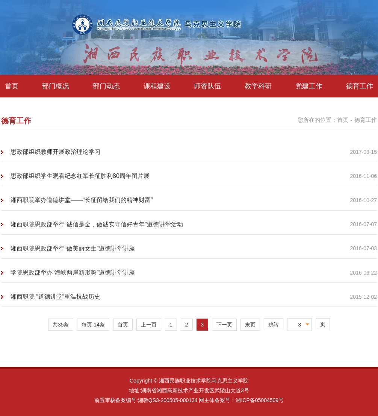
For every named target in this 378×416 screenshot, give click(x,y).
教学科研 (258, 86)
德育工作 (359, 86)
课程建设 (157, 86)
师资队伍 (207, 86)
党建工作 (308, 86)
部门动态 (106, 86)
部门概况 (55, 86)
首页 (11, 86)
